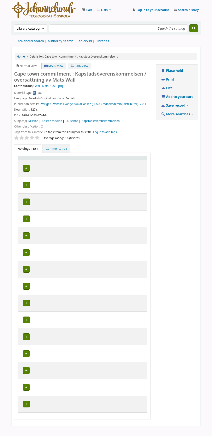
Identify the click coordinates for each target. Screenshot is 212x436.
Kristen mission (52, 121)
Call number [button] (113, 162)
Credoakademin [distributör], (120, 104)
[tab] (56, 149)
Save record (173, 105)
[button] (87, 10)
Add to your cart (177, 96)
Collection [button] (91, 164)
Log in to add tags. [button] (105, 132)
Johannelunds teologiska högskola (62, 190)
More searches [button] (176, 114)
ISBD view (79, 66)
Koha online (44, 10)
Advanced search (31, 41)
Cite (167, 88)
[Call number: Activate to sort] (118, 162)
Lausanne (72, 121)
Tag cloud (84, 41)
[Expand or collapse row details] (138, 176)
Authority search (60, 41)
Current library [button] (59, 164)
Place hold (172, 70)
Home (21, 56)
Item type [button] (26, 164)
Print (167, 79)
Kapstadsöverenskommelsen (101, 121)
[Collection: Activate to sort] (94, 162)
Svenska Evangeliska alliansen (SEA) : (76, 104)
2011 (143, 104)
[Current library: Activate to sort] (64, 162)
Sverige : (45, 104)
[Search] (193, 28)
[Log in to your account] (150, 10)
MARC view (53, 66)
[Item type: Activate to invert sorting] (32, 162)
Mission (33, 121)
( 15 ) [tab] (28, 149)
